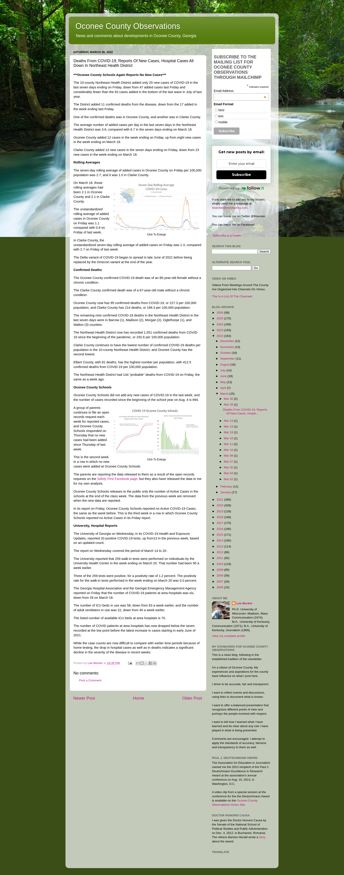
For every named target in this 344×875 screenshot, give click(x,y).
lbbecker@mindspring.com (229, 207)
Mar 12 (229, 444)
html (221, 110)
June (223, 376)
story (262, 837)
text (220, 116)
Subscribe (241, 175)
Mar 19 (229, 426)
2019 (220, 511)
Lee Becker (244, 603)
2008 (220, 575)
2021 (220, 499)
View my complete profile (228, 636)
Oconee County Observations (127, 26)
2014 (220, 540)
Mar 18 (229, 432)
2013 (220, 546)
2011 (220, 558)
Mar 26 (229, 404)
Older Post (192, 698)
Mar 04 (229, 473)
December (227, 341)
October (226, 352)
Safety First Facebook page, (117, 479)
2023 (220, 330)
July (223, 370)
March (224, 393)
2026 (220, 312)
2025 (220, 318)
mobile (222, 122)
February (226, 486)
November (227, 347)
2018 (220, 517)
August (225, 364)
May (223, 382)
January (226, 492)
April (223, 388)
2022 (220, 336)
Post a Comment (90, 680)
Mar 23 (229, 420)
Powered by (241, 188)
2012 (220, 552)
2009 (220, 569)
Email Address (240, 91)
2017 (220, 523)
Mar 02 (229, 479)
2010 (220, 564)
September (228, 358)
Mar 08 (229, 455)
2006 (220, 587)
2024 (220, 324)
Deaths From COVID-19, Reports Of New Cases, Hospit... (245, 411)
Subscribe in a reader (227, 235)
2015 (220, 534)
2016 (220, 529)
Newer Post (84, 698)
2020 (220, 505)
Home (138, 698)
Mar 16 (229, 438)
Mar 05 (229, 467)
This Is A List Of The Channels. (232, 296)
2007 (220, 581)
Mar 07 (229, 461)
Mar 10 (229, 449)
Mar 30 (229, 398)
